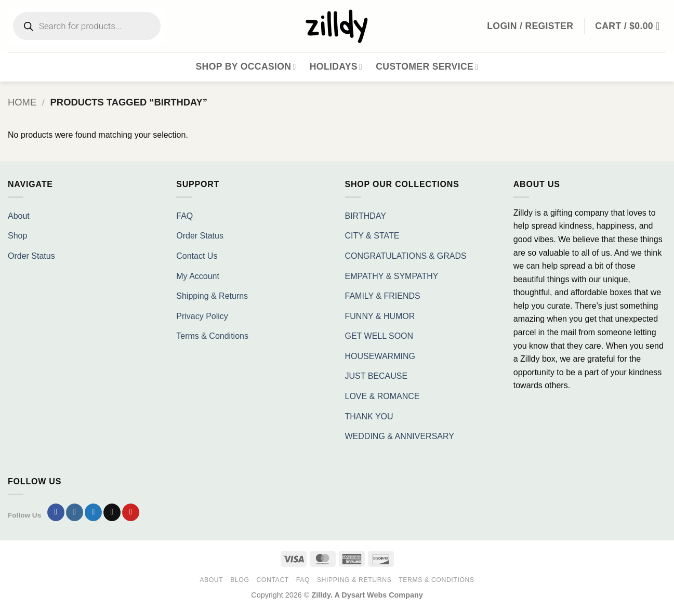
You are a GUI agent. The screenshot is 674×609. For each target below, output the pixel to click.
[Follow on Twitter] (93, 512)
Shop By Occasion (246, 66)
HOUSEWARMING (380, 356)
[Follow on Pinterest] (130, 512)
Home (22, 102)
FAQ (184, 215)
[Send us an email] (112, 512)
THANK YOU (369, 416)
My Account (197, 276)
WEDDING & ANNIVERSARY (399, 436)
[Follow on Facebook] (55, 512)
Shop (17, 235)
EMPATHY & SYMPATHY (392, 276)
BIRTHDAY (365, 215)
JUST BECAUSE (376, 376)
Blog (239, 580)
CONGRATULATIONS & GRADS (406, 255)
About (19, 215)
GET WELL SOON (379, 336)
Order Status (31, 255)
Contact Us (196, 255)
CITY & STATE (372, 235)
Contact (272, 580)
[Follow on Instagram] (74, 512)
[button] (630, 26)
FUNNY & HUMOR (380, 316)
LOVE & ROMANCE (382, 396)
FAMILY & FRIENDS (382, 296)
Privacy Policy (202, 316)
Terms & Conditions (212, 336)
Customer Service (427, 66)
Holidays (336, 66)
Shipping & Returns (212, 296)
